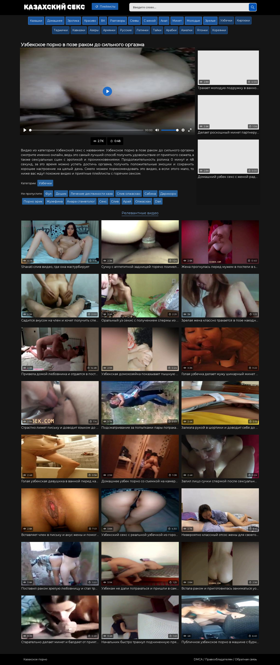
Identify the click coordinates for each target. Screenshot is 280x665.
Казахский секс (54, 6)
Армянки (109, 30)
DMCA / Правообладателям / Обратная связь (225, 659)
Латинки (142, 30)
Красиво (90, 20)
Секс (103, 201)
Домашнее (55, 20)
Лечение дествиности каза (92, 193)
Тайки (157, 30)
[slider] (86, 130)
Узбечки (226, 20)
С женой (150, 20)
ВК (103, 20)
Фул (48, 193)
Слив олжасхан (128, 193)
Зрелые (210, 20)
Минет (177, 20)
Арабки (171, 30)
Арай (127, 201)
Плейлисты (105, 6)
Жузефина (55, 201)
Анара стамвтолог (81, 201)
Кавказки (78, 30)
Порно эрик (33, 201)
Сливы (134, 20)
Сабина (150, 193)
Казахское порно (35, 659)
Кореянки (219, 30)
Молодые (193, 20)
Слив (115, 201)
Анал (164, 20)
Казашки (36, 20)
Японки (202, 30)
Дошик (61, 193)
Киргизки (243, 20)
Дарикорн (168, 193)
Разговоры (117, 20)
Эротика (73, 20)
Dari (158, 201)
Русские (126, 30)
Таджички (61, 30)
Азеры (94, 30)
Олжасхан (143, 201)
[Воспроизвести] (25, 130)
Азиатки (186, 30)
